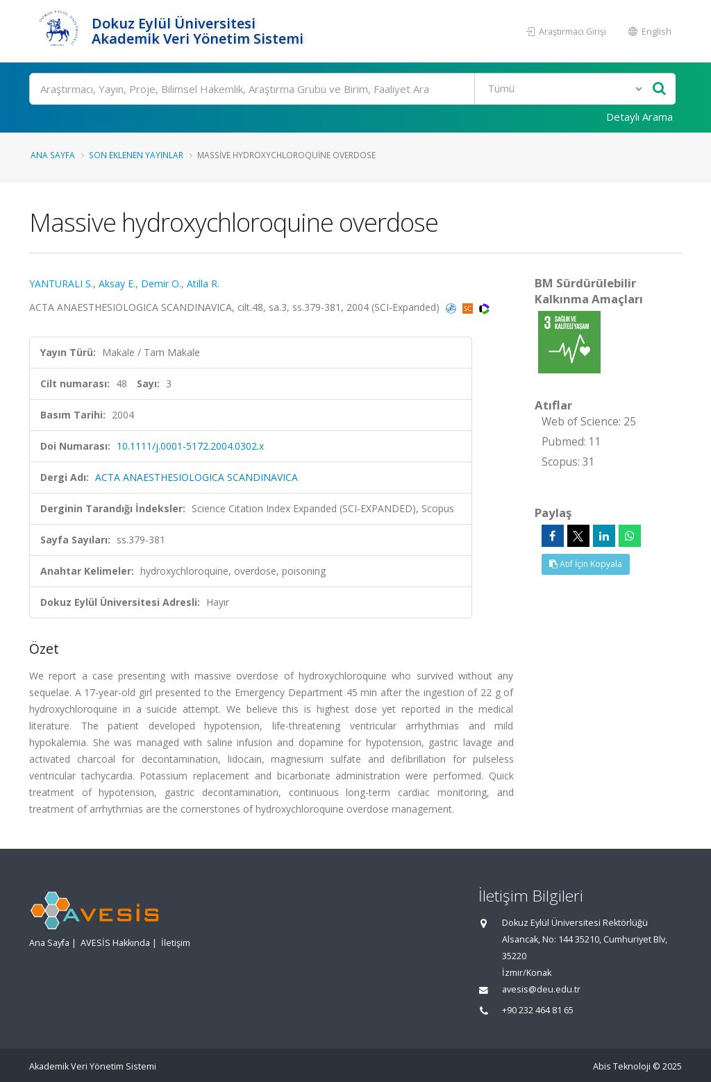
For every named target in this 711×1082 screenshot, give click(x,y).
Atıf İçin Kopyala (585, 564)
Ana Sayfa (53, 154)
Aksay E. (117, 283)
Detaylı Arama (639, 117)
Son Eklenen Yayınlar (136, 154)
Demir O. (161, 283)
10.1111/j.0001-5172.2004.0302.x (190, 446)
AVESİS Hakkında (115, 943)
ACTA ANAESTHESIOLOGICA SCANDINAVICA (196, 477)
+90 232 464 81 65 (538, 1010)
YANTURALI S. (61, 283)
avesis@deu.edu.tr (541, 989)
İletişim (175, 943)
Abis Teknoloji (622, 1066)
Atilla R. (203, 283)
